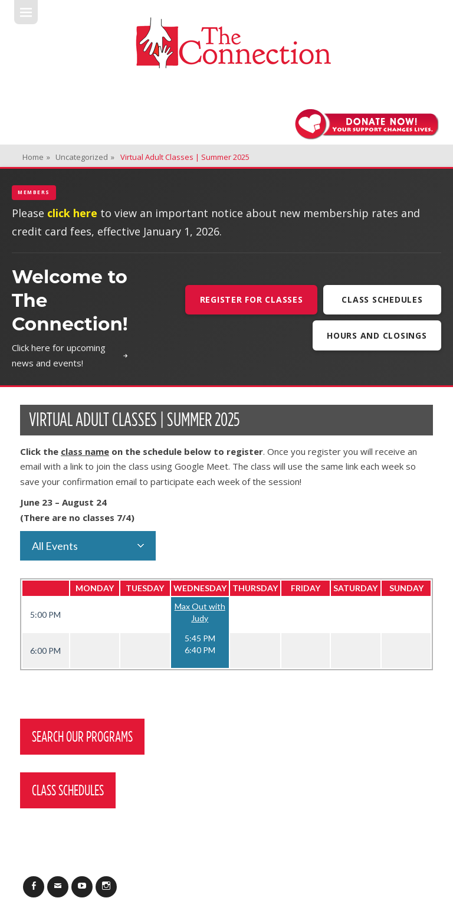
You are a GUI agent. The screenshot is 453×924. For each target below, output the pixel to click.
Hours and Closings (377, 335)
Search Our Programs (82, 736)
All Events (55, 545)
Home (36, 156)
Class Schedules (382, 299)
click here (72, 213)
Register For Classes (251, 299)
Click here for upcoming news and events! (70, 355)
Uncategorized (84, 156)
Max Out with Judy (200, 612)
